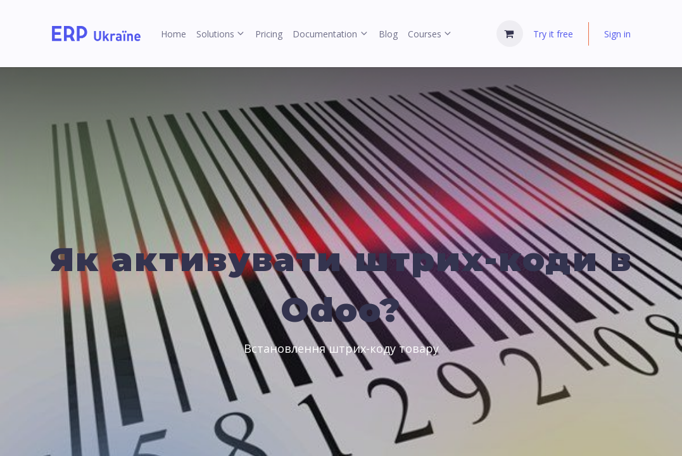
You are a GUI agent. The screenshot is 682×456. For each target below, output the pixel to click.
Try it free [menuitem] (553, 34)
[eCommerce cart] (509, 33)
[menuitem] (173, 34)
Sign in (617, 34)
